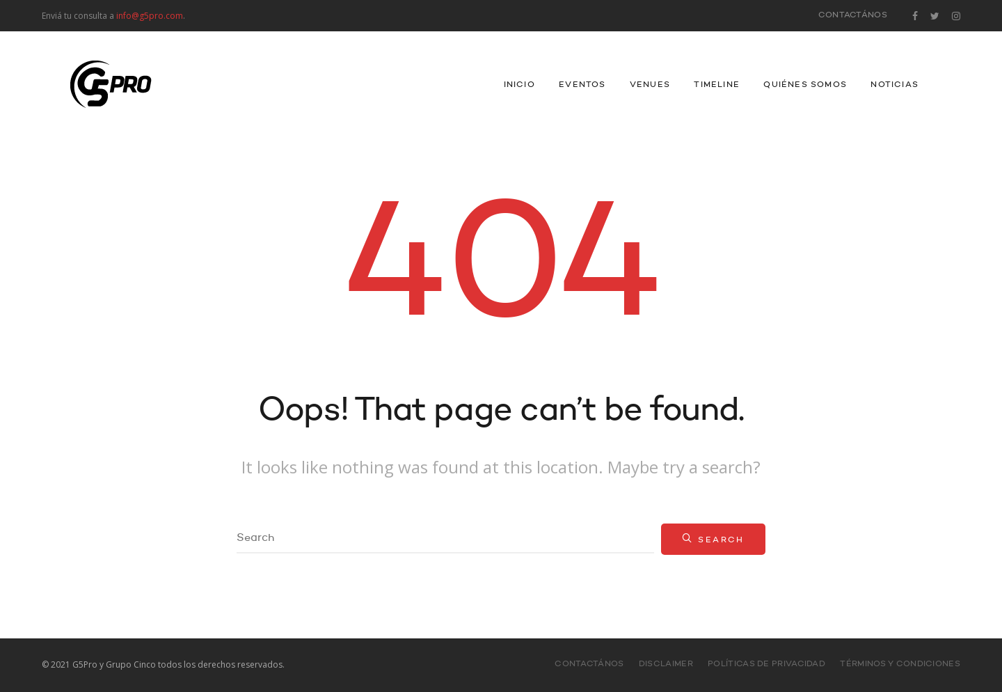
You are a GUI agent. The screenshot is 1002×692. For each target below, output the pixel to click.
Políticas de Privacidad (766, 664)
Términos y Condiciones (900, 664)
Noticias (894, 85)
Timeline (717, 85)
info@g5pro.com (149, 16)
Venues (650, 85)
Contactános (852, 15)
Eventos (582, 85)
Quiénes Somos (805, 85)
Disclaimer (666, 664)
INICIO (519, 85)
